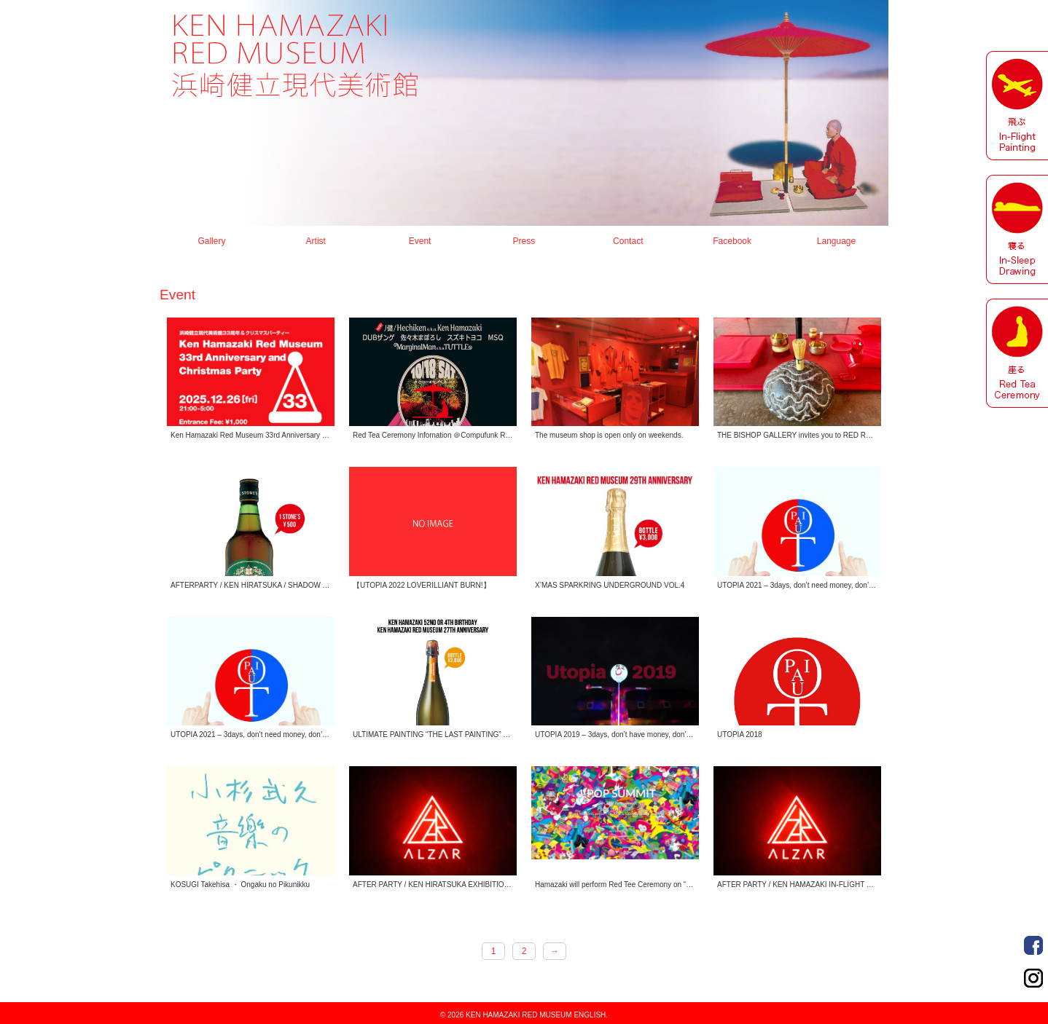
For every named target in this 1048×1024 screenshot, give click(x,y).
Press (524, 241)
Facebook (1033, 945)
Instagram (1033, 978)
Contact (628, 241)
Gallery (211, 241)
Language (836, 241)
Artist (316, 241)
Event (420, 241)
